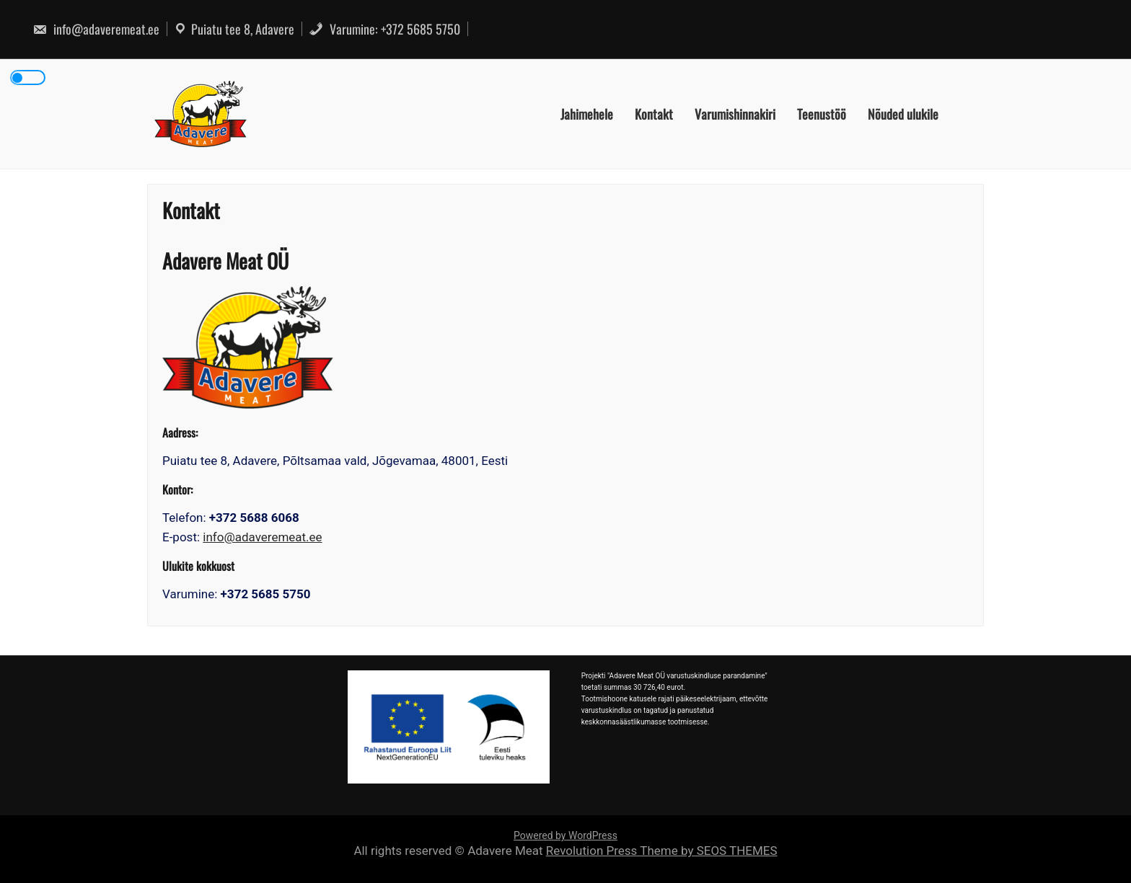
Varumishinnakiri (735, 114)
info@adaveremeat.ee (95, 28)
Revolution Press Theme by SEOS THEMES (662, 850)
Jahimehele (586, 114)
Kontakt (654, 114)
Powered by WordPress (565, 835)
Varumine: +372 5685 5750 (384, 28)
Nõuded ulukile (903, 114)
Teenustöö (821, 114)
